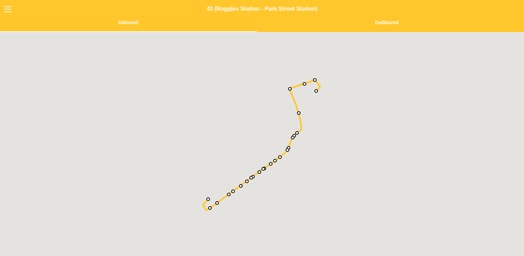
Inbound (128, 22)
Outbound (387, 22)
